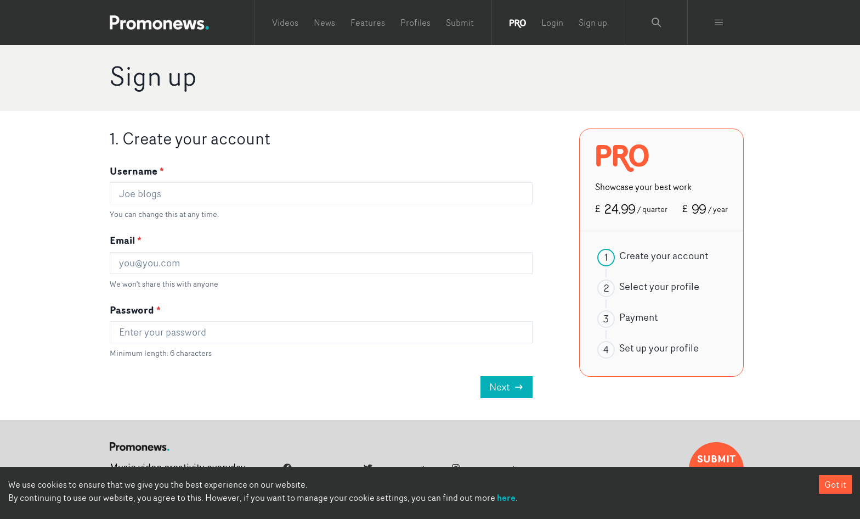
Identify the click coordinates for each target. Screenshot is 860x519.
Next (506, 387)
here (506, 497)
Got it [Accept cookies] (835, 484)
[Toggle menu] (719, 23)
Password (135, 310)
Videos (285, 22)
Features (367, 22)
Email (126, 240)
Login (552, 22)
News (324, 22)
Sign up (593, 22)
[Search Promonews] (656, 23)
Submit (460, 22)
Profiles (415, 22)
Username (137, 171)
